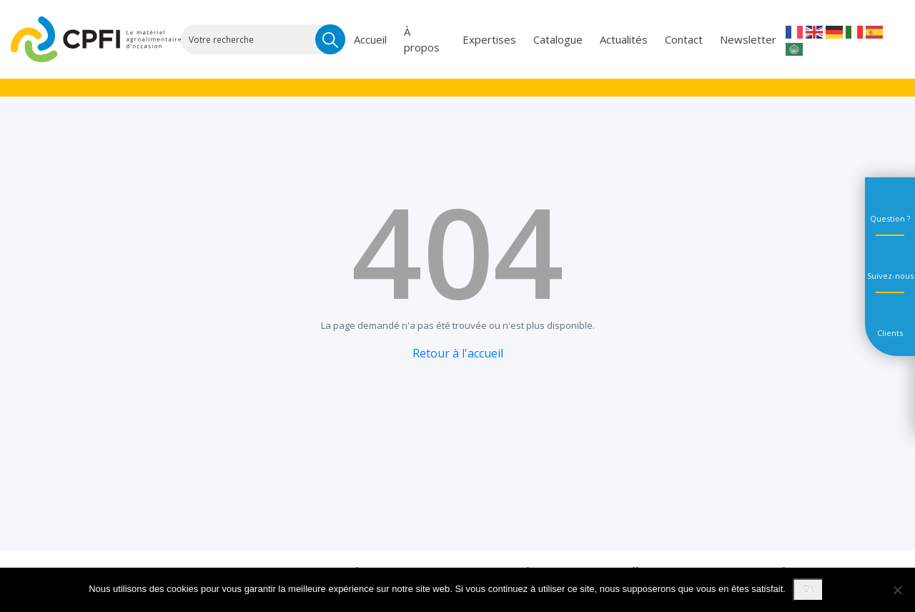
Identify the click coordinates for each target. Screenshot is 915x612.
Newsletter (748, 39)
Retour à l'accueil (457, 353)
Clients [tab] (890, 332)
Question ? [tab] (890, 218)
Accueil (370, 39)
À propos (422, 39)
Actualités (624, 39)
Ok (808, 590)
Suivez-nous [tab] (890, 275)
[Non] (897, 590)
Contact (684, 39)
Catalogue (558, 39)
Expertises (489, 39)
